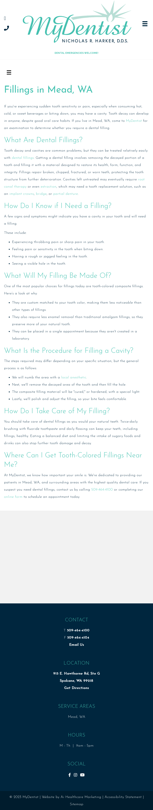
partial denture (65, 194)
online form (13, 497)
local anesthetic (73, 377)
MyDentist (134, 121)
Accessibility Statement (123, 797)
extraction (48, 187)
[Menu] (9, 72)
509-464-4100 (102, 490)
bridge (41, 194)
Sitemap (76, 804)
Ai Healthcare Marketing (81, 797)
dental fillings (23, 158)
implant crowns (21, 194)
